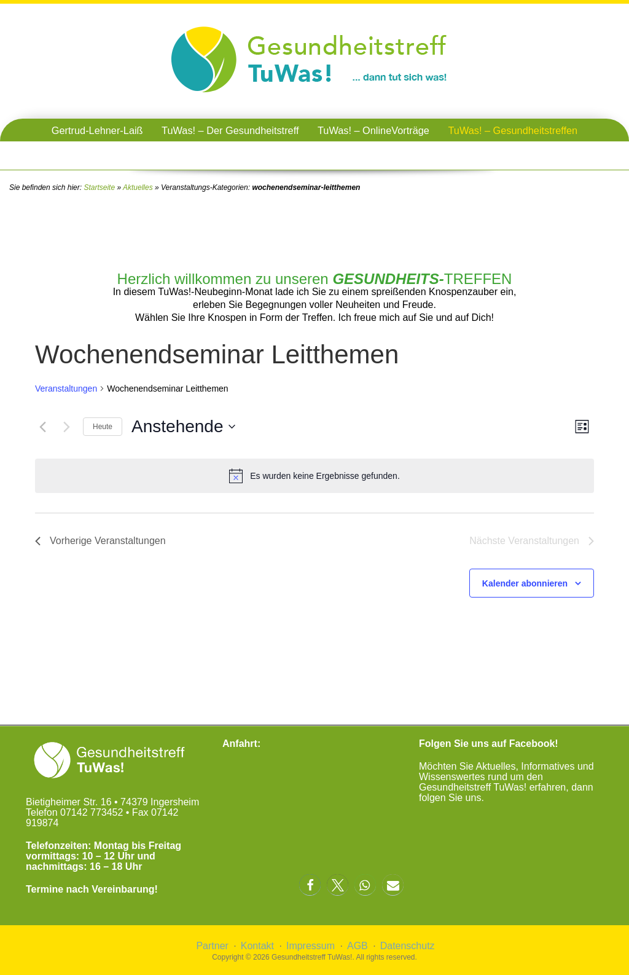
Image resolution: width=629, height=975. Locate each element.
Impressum (310, 946)
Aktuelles (138, 187)
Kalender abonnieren (525, 583)
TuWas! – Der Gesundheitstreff (230, 130)
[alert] (314, 476)
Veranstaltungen (66, 388)
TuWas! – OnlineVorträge (373, 130)
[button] (310, 885)
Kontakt (257, 946)
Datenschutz (407, 946)
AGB (357, 946)
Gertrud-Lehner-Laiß (97, 130)
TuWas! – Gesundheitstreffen (512, 130)
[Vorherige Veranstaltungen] (42, 426)
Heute (102, 426)
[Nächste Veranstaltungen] (66, 426)
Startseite (99, 187)
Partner (212, 946)
